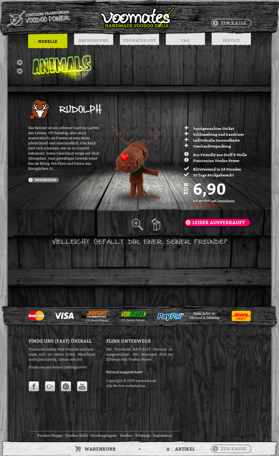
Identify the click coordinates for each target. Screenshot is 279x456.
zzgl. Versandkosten (223, 200)
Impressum (162, 435)
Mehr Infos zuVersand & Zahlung (204, 316)
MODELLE (47, 41)
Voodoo (126, 435)
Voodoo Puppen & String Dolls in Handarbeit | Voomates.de (90, 17)
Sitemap (142, 435)
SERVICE (231, 40)
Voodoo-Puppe (49, 435)
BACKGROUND (93, 40)
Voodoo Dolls (76, 435)
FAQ (185, 40)
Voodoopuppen (103, 435)
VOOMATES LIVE (139, 40)
